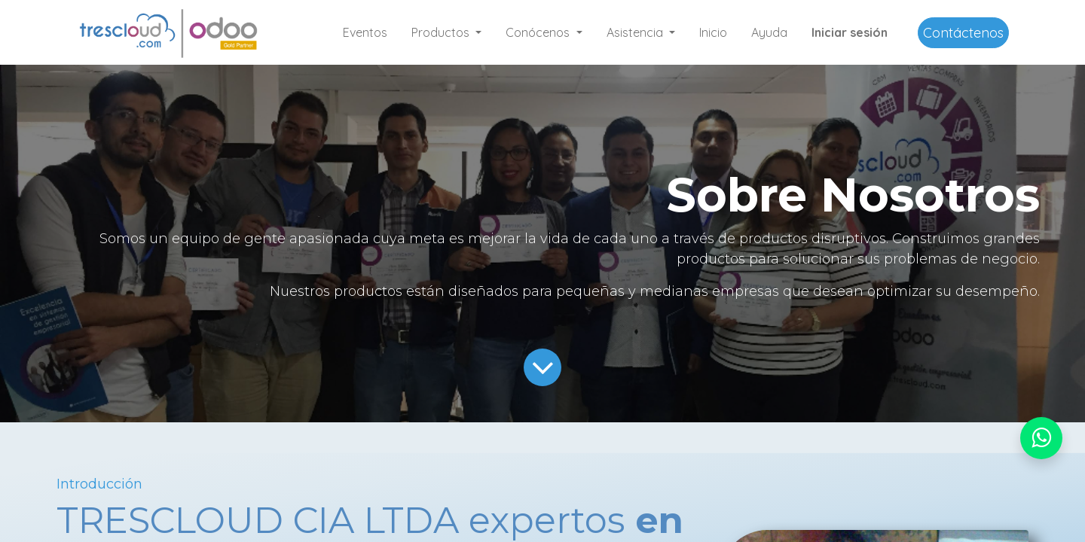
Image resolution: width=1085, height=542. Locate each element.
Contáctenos (963, 32)
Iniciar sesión (849, 32)
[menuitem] (365, 32)
